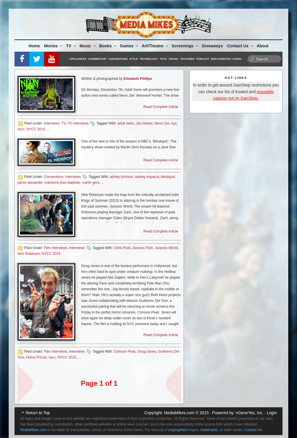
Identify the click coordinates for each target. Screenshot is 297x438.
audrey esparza (147, 177)
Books (108, 46)
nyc (174, 123)
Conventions (118, 58)
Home (34, 46)
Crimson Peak (124, 351)
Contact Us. (254, 430)
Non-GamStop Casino (226, 58)
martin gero (90, 183)
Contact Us (240, 46)
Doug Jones (146, 351)
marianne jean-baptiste (62, 183)
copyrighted (177, 430)
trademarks (209, 430)
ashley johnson (121, 177)
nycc (21, 129)
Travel (174, 58)
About (262, 46)
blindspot (168, 177)
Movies (53, 46)
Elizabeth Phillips (138, 79)
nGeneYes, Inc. (249, 412)
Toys (163, 58)
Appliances (78, 58)
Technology (149, 58)
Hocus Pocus (36, 357)
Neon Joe (162, 123)
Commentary (97, 58)
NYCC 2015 (35, 129)
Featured (187, 58)
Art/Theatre (155, 46)
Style (133, 58)
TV (71, 46)
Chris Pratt (122, 248)
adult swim (125, 123)
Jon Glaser (144, 123)
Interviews (52, 123)
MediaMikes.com (179, 412)
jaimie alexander (30, 183)
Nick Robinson (28, 254)
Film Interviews (55, 248)
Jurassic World (166, 248)
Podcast (202, 58)
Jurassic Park (142, 248)
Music (88, 46)
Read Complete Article (161, 107)
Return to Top (38, 412)
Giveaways (212, 46)
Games (129, 46)
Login (272, 412)
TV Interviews (78, 123)
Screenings (185, 46)
